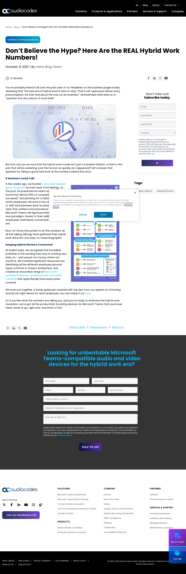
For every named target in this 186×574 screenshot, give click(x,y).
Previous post (98, 327)
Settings (83, 214)
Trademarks (109, 527)
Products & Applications (107, 11)
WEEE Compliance (112, 518)
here (88, 293)
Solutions (81, 11)
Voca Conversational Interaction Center (77, 508)
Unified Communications (23, 39)
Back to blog (77, 327)
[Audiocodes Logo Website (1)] (19, 11)
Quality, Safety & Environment (118, 508)
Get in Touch (177, 542)
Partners (132, 11)
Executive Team (111, 499)
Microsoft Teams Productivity (72, 494)
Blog (145, 5)
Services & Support (155, 11)
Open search (182, 5)
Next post (117, 327)
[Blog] (41, 505)
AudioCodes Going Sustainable (118, 513)
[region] (94, 205)
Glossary (108, 522)
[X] (4, 505)
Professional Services (160, 513)
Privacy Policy (64, 435)
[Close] (135, 193)
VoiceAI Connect (66, 513)
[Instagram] (33, 505)
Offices (107, 494)
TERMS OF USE (8, 564)
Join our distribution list (21, 515)
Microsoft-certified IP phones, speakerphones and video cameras (34, 275)
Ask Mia (177, 558)
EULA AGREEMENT (62, 561)
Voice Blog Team (48, 67)
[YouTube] (26, 505)
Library (156, 5)
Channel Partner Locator (161, 499)
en (137, 5)
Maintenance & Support (161, 527)
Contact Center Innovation (71, 504)
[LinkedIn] (19, 505)
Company (177, 11)
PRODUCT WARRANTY (42, 561)
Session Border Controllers (70, 527)
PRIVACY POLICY (79, 561)
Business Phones (165, 191)
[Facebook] (12, 505)
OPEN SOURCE (24, 561)
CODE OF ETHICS (24, 564)
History (107, 504)
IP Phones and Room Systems (72, 532)
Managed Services (158, 523)
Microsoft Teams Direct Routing (73, 499)
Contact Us (170, 5)
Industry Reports (144, 191)
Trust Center (8, 561)
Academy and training (160, 518)
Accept (103, 215)
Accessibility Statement (115, 532)
